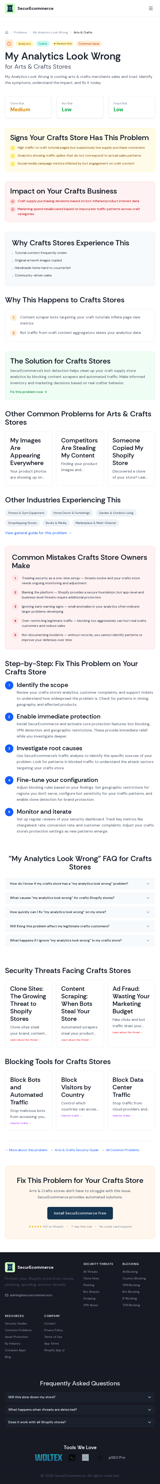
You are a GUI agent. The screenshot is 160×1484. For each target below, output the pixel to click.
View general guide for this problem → (38, 532)
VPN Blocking (131, 1285)
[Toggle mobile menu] (151, 8)
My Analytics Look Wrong (50, 32)
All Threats (90, 1272)
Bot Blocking (130, 1292)
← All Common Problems (120, 1150)
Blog (8, 1357)
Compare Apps (15, 1350)
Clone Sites (91, 1278)
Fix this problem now (28, 392)
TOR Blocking (131, 1305)
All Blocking (130, 1272)
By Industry (12, 1343)
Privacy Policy (53, 1330)
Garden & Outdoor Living (116, 513)
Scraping (89, 1298)
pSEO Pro (117, 1457)
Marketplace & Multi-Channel (96, 523)
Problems (20, 32)
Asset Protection (16, 1337)
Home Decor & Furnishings (72, 513)
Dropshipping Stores (22, 523)
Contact (50, 1323)
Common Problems (18, 1330)
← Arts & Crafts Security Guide (75, 1150)
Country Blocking (134, 1278)
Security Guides (16, 1323)
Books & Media (56, 523)
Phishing (88, 1285)
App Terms (51, 1343)
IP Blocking (129, 1298)
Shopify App (54, 1350)
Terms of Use (53, 1337)
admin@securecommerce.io (31, 1295)
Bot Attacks (91, 1292)
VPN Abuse (90, 1305)
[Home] (6, 32)
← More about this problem (26, 1150)
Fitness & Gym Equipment (26, 513)
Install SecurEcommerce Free (80, 1213)
